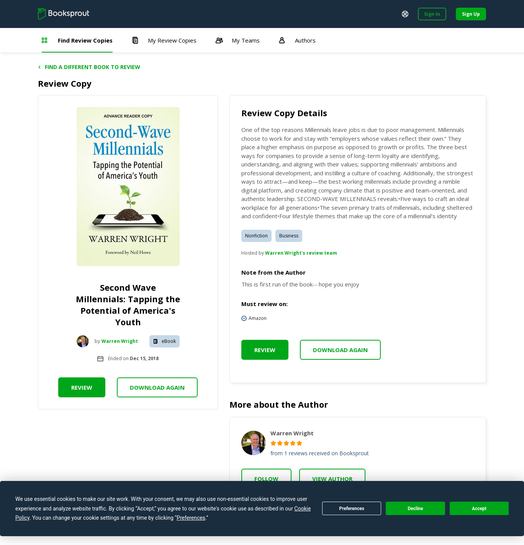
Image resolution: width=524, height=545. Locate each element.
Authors (297, 40)
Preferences (351, 508)
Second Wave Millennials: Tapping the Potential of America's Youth (128, 305)
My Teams (238, 40)
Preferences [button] (191, 518)
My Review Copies (164, 40)
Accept (479, 508)
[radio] (273, 443)
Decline (415, 508)
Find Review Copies (77, 40)
